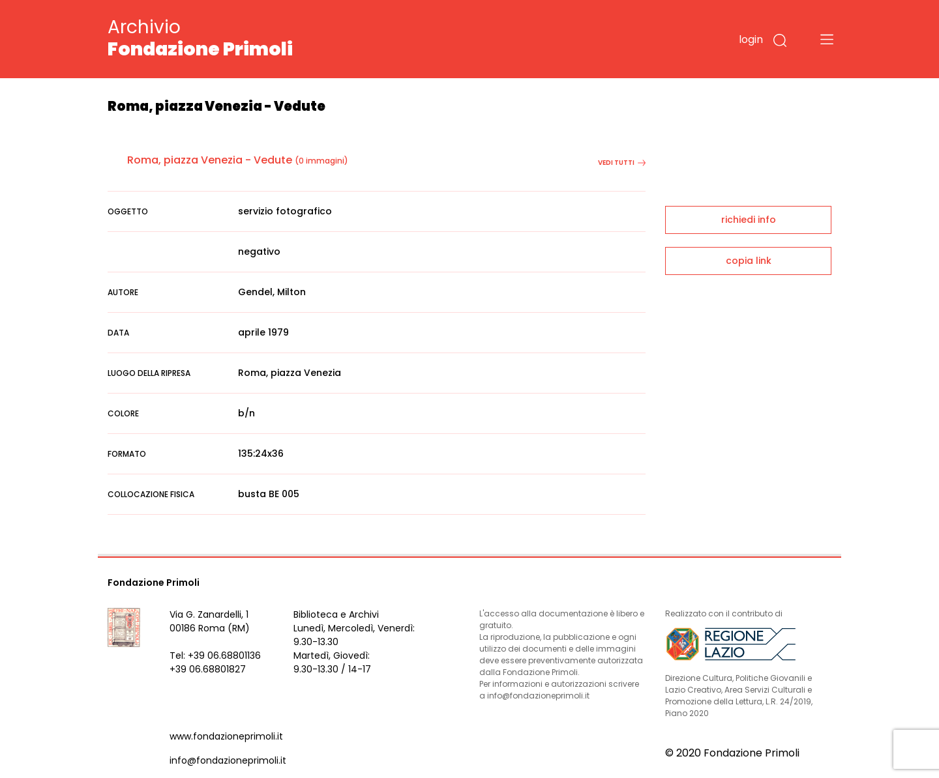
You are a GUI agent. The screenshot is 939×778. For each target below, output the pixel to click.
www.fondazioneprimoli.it (226, 736)
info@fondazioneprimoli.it (228, 760)
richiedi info (748, 219)
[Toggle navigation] (826, 39)
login (751, 39)
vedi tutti (622, 162)
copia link (748, 260)
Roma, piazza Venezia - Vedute (209, 159)
